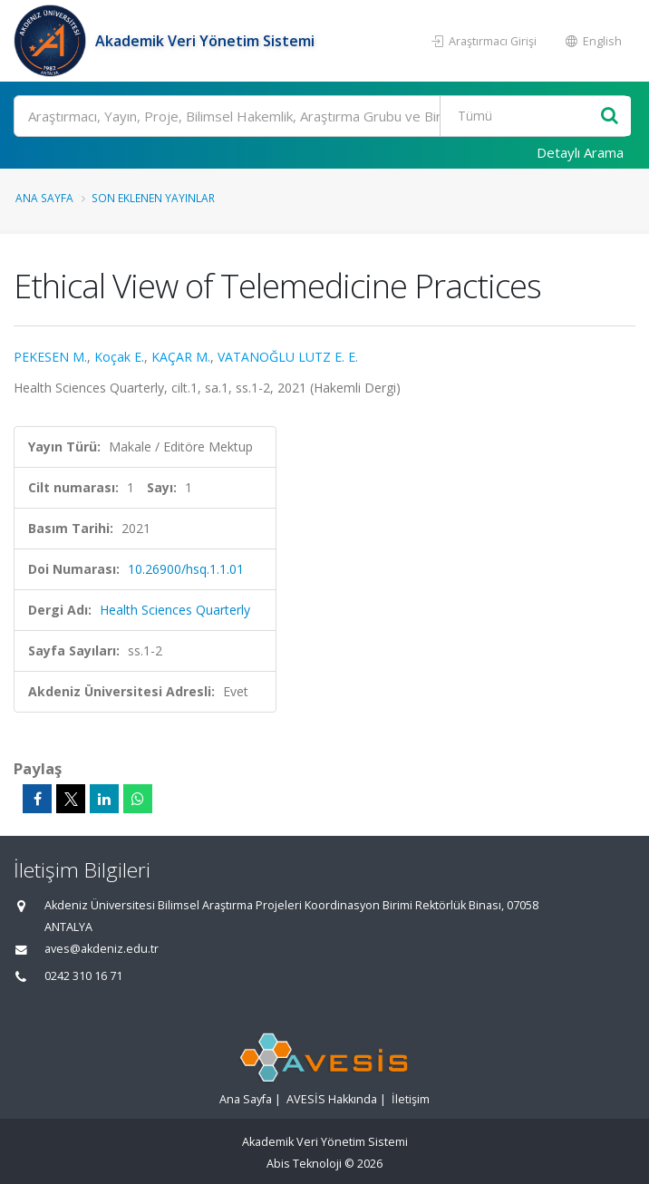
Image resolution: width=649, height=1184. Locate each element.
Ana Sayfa (44, 197)
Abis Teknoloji (304, 1163)
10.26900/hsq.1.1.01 (186, 568)
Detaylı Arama (580, 152)
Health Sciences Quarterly (175, 609)
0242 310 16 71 (83, 976)
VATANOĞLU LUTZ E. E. (288, 356)
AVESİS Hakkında (331, 1099)
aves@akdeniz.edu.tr (101, 948)
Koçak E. (119, 356)
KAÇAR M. (180, 356)
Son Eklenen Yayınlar (153, 197)
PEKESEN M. (50, 356)
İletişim (411, 1099)
